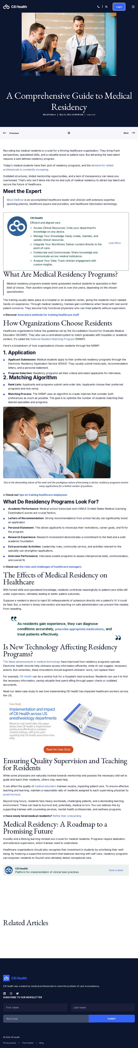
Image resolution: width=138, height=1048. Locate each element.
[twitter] (16, 993)
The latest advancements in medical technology (31, 661)
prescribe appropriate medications (79, 629)
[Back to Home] (15, 6)
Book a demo (116, 870)
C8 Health (26, 676)
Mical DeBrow (49, 114)
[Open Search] (106, 6)
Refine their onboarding (67, 815)
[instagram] (11, 993)
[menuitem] (9, 1043)
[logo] (15, 978)
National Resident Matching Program (52, 339)
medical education (45, 786)
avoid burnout (11, 794)
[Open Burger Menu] (133, 6)
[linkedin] (5, 993)
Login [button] (119, 6)
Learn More (115, 243)
